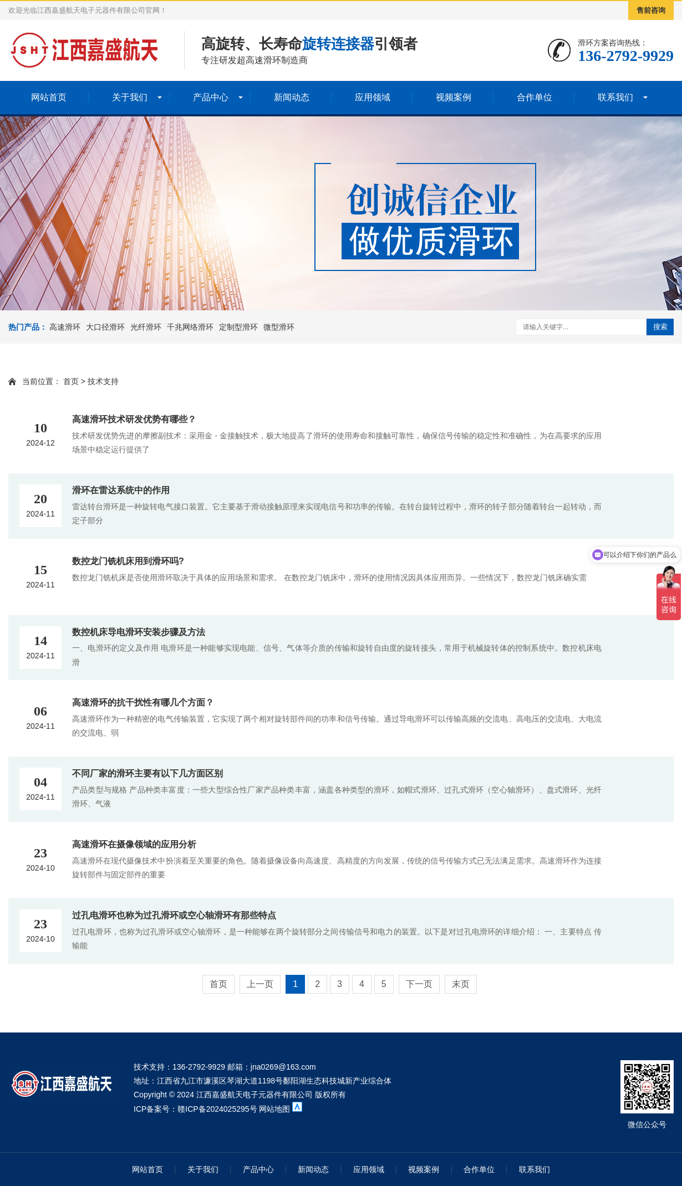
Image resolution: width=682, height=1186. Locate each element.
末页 (461, 984)
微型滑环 (278, 327)
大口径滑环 (105, 327)
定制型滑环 (238, 327)
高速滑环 (64, 327)
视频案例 (453, 97)
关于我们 (129, 97)
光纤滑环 (145, 327)
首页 (71, 381)
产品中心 (210, 97)
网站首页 (49, 97)
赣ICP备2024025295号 (217, 1109)
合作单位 (534, 97)
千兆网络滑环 (190, 327)
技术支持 (103, 381)
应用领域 (372, 97)
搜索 (660, 327)
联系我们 (615, 97)
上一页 (260, 984)
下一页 (419, 984)
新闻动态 (291, 97)
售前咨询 (651, 10)
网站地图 (275, 1109)
